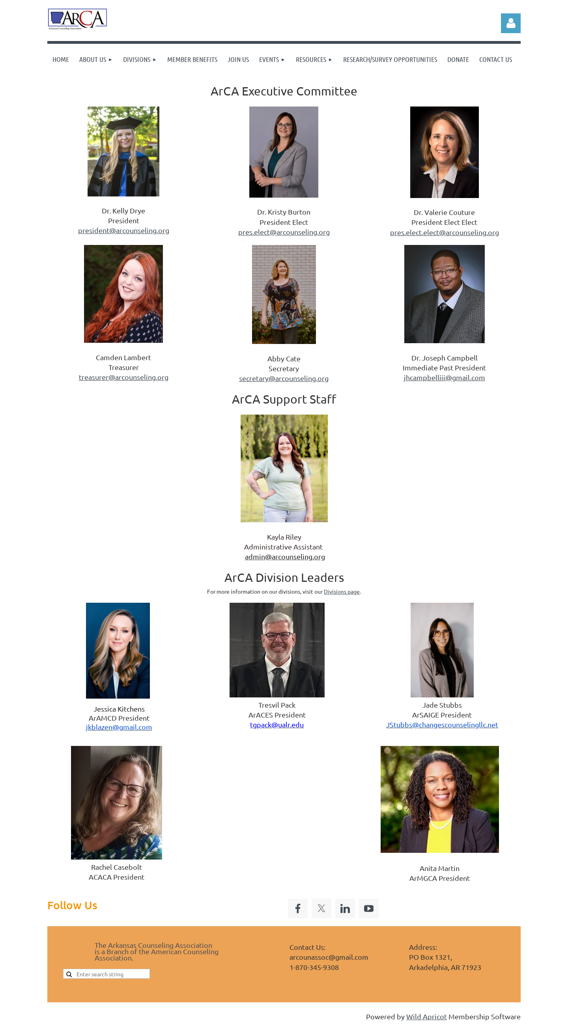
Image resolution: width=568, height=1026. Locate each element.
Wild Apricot (426, 1016)
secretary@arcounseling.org (284, 378)
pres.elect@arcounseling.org (284, 232)
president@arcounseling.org (123, 230)
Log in (511, 23)
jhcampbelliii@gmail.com (444, 377)
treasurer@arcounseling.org (123, 377)
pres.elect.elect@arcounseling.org (444, 232)
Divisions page (342, 591)
